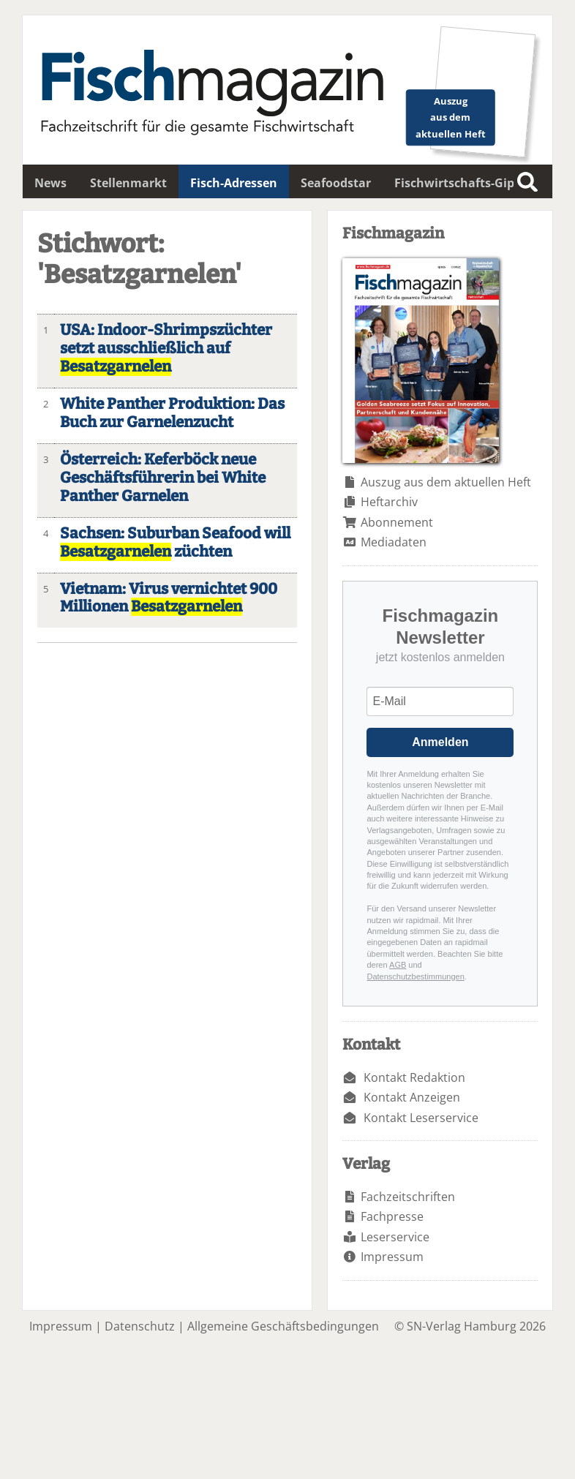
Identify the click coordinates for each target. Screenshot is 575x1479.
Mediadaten (393, 542)
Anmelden (440, 742)
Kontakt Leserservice (421, 1118)
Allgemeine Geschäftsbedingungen (283, 1326)
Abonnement (397, 522)
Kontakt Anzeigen (412, 1097)
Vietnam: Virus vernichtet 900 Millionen (168, 598)
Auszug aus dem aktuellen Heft (446, 482)
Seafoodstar (336, 183)
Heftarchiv (389, 502)
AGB (397, 964)
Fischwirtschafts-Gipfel (461, 183)
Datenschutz (140, 1326)
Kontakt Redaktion (414, 1077)
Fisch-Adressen (233, 183)
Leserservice (395, 1237)
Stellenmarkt (128, 183)
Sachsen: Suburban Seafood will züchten (175, 542)
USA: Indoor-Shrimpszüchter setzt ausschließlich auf (166, 348)
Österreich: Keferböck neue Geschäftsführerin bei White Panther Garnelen (163, 478)
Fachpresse (392, 1216)
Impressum (392, 1257)
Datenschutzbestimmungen (415, 976)
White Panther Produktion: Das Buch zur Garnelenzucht (172, 413)
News (50, 183)
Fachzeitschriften (408, 1197)
